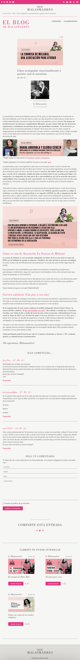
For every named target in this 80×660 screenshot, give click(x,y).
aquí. (49, 162)
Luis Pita (7, 360)
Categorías (56, 21)
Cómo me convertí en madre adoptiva (21, 616)
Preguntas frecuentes (40, 658)
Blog (14, 13)
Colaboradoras (70, 21)
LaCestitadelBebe (10, 392)
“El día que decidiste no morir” (33, 310)
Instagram (45, 158)
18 (27, 624)
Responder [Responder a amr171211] (7, 448)
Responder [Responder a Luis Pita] (7, 380)
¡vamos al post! (16, 584)
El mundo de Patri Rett (19, 576)
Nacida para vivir (54, 576)
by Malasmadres (40, 104)
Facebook (30, 158)
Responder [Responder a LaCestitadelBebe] (7, 416)
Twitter (37, 158)
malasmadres (7, 13)
